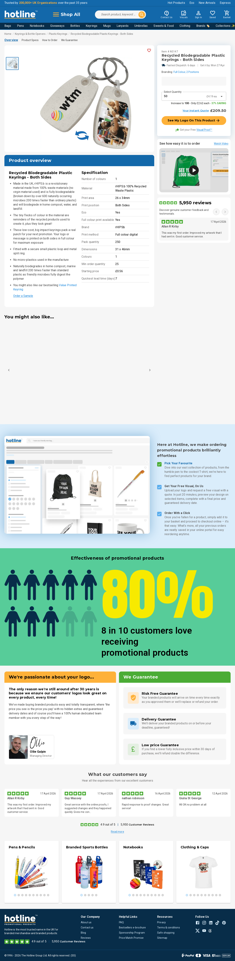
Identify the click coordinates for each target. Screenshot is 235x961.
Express (225, 3)
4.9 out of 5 (107, 824)
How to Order (49, 40)
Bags (7, 26)
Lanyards (123, 26)
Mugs (107, 26)
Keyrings (91, 26)
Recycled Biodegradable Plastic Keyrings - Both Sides (102, 33)
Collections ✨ (225, 26)
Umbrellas (141, 26)
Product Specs (30, 40)
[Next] (149, 370)
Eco (191, 3)
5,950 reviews (195, 202)
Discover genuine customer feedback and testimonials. (184, 212)
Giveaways (57, 26)
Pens (20, 26)
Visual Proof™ (204, 129)
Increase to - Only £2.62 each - (198, 103)
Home (8, 33)
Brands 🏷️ (203, 26)
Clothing (185, 26)
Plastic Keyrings (58, 33)
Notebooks (37, 26)
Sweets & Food (163, 26)
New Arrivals (207, 3)
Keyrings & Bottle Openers (30, 33)
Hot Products (176, 3)
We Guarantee (69, 40)
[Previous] (8, 370)
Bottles (75, 26)
